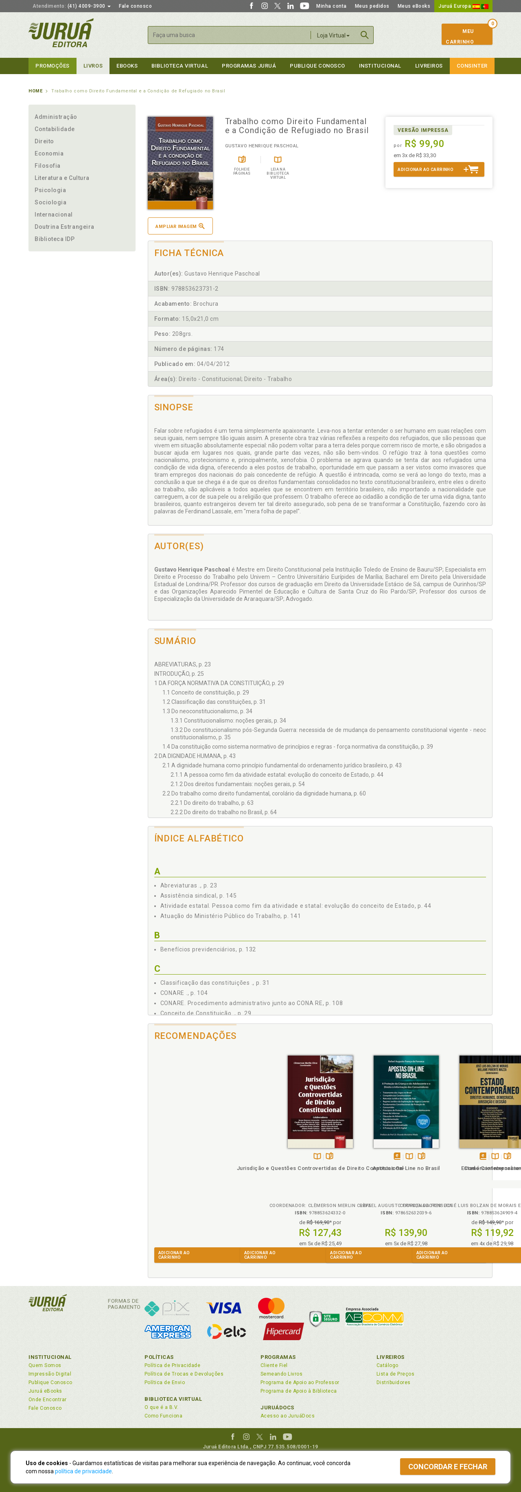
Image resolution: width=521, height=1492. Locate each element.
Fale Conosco (45, 1408)
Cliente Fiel (274, 1365)
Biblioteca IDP (55, 239)
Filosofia (48, 165)
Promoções (52, 66)
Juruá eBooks (45, 1391)
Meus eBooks (414, 6)
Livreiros (429, 66)
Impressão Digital (49, 1374)
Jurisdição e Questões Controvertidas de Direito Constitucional (191, 1175)
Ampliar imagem (179, 226)
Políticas (159, 1357)
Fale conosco (135, 6)
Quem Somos (44, 1365)
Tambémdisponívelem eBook (267, 1157)
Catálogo (387, 1365)
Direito (44, 141)
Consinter (472, 66)
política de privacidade (83, 1471)
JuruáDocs (277, 1407)
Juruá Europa (463, 6)
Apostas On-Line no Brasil (277, 1168)
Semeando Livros (281, 1374)
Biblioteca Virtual (173, 1399)
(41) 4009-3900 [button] (72, 6)
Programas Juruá (249, 66)
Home (35, 91)
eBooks (127, 66)
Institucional (380, 66)
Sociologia (50, 202)
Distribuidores (394, 1382)
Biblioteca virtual (179, 66)
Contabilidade (55, 129)
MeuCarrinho (460, 36)
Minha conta (331, 6)
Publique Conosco (317, 66)
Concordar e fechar (447, 1466)
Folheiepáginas (200, 1157)
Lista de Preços (395, 1374)
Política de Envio (164, 1382)
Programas (278, 1357)
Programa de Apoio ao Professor (299, 1382)
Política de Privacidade (172, 1365)
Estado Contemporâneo (363, 1168)
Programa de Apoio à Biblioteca (298, 1391)
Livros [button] (93, 66)
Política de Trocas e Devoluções (183, 1374)
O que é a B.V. (161, 1407)
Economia (49, 153)
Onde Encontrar (47, 1399)
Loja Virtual (333, 35)
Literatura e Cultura (62, 178)
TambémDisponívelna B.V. (188, 1157)
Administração (56, 117)
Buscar (364, 35)
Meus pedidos (372, 6)
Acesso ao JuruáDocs (287, 1416)
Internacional (54, 214)
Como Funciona (163, 1416)
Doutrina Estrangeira (64, 226)
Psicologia (50, 190)
